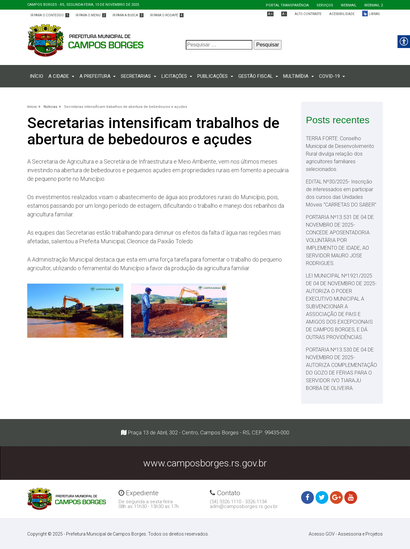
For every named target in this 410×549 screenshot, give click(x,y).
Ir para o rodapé (167, 15)
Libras (374, 14)
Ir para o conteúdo (49, 15)
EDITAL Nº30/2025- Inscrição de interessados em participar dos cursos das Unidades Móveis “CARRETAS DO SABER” (341, 193)
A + (270, 14)
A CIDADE (59, 76)
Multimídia (296, 76)
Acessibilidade (342, 14)
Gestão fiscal (256, 76)
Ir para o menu (91, 15)
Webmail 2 (373, 5)
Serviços (324, 5)
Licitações (174, 76)
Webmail (349, 5)
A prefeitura (95, 76)
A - (284, 14)
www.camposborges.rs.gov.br (205, 463)
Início (38, 75)
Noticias (50, 107)
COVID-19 (330, 76)
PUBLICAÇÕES (213, 76)
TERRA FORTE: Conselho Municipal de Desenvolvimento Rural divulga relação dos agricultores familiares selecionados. (340, 153)
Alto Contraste (308, 14)
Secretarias (136, 76)
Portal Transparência (287, 5)
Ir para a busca (128, 15)
